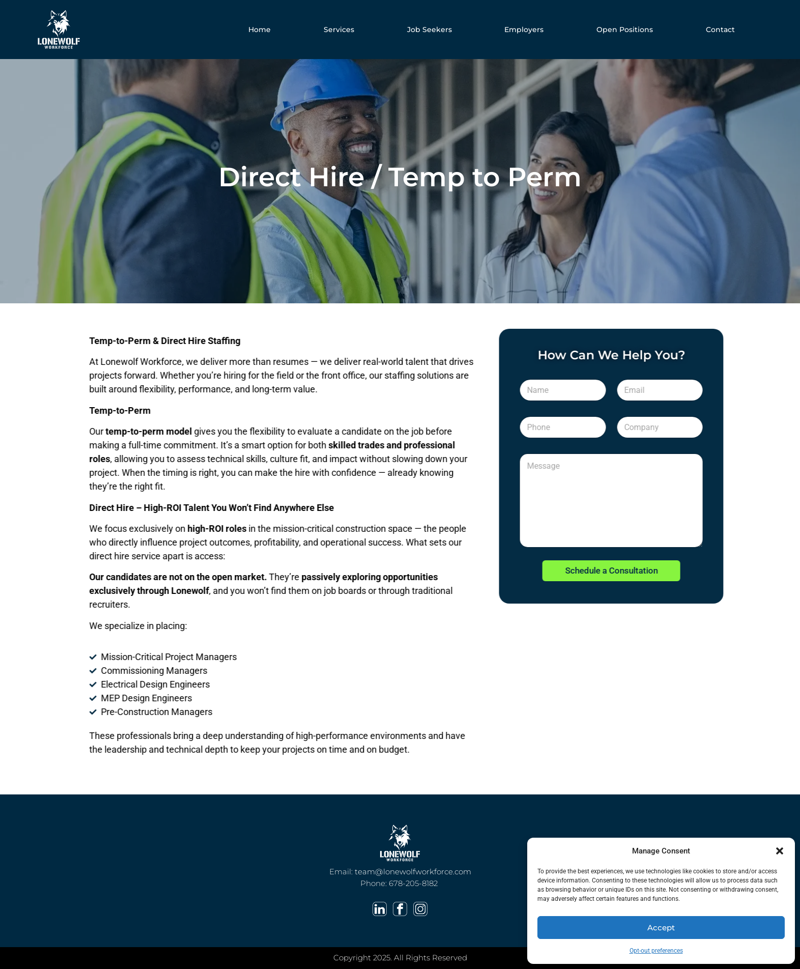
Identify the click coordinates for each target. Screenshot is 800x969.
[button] (780, 851)
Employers (524, 29)
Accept (661, 927)
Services (339, 29)
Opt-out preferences (656, 950)
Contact (720, 29)
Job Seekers (429, 29)
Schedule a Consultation (627, 570)
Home (259, 29)
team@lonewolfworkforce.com (413, 871)
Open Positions (624, 29)
